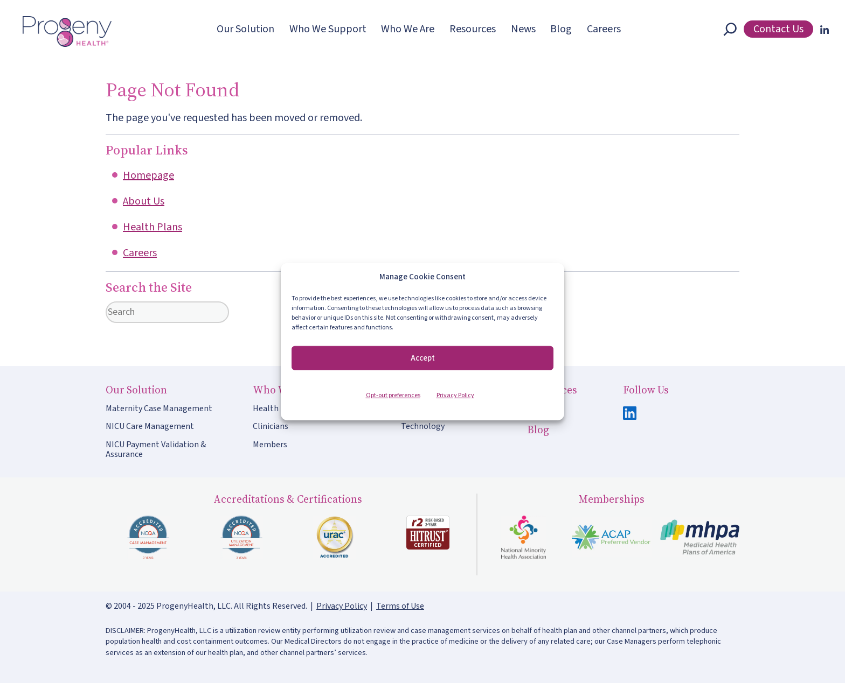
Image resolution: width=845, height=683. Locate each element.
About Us (143, 201)
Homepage (148, 175)
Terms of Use (400, 606)
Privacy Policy (455, 395)
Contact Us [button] (778, 29)
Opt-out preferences (393, 395)
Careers (140, 252)
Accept (423, 357)
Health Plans (152, 227)
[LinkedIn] (822, 29)
